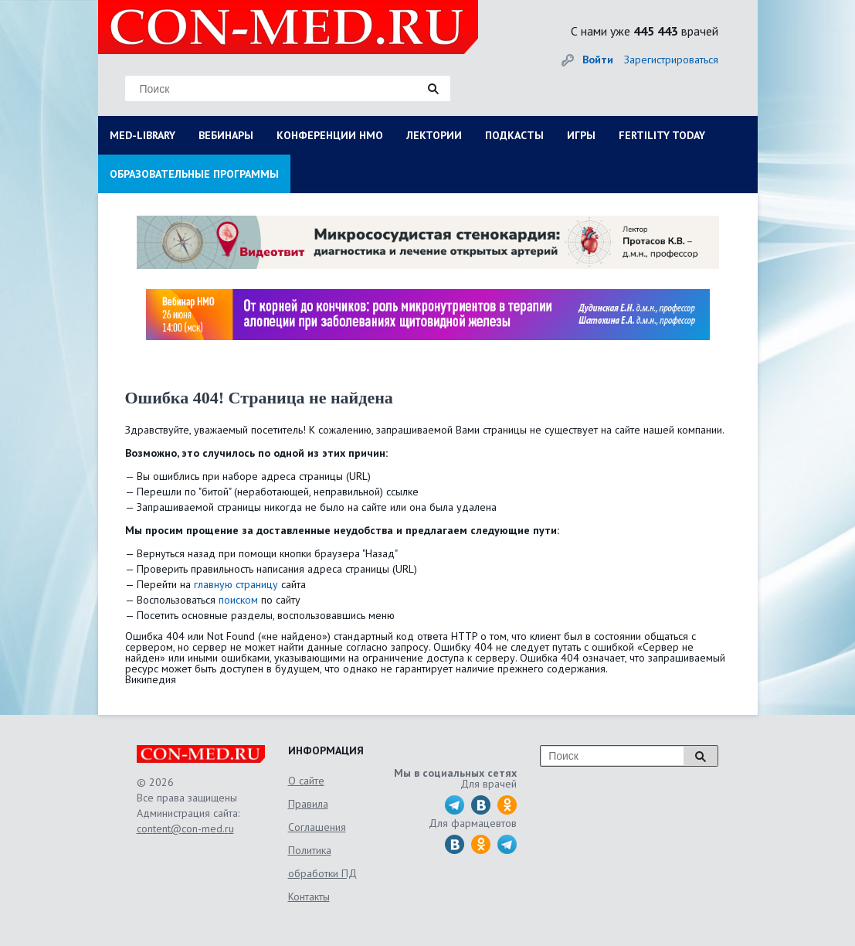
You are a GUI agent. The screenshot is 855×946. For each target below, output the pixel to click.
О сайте (306, 781)
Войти (597, 59)
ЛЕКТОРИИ (434, 135)
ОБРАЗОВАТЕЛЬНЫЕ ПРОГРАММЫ (194, 174)
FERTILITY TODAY (662, 135)
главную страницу (236, 584)
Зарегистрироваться (671, 59)
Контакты (309, 896)
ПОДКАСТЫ (514, 135)
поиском (238, 600)
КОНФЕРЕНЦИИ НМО (330, 135)
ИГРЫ (581, 135)
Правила (308, 804)
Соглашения (317, 827)
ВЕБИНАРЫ (225, 135)
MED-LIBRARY (142, 135)
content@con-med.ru (185, 828)
